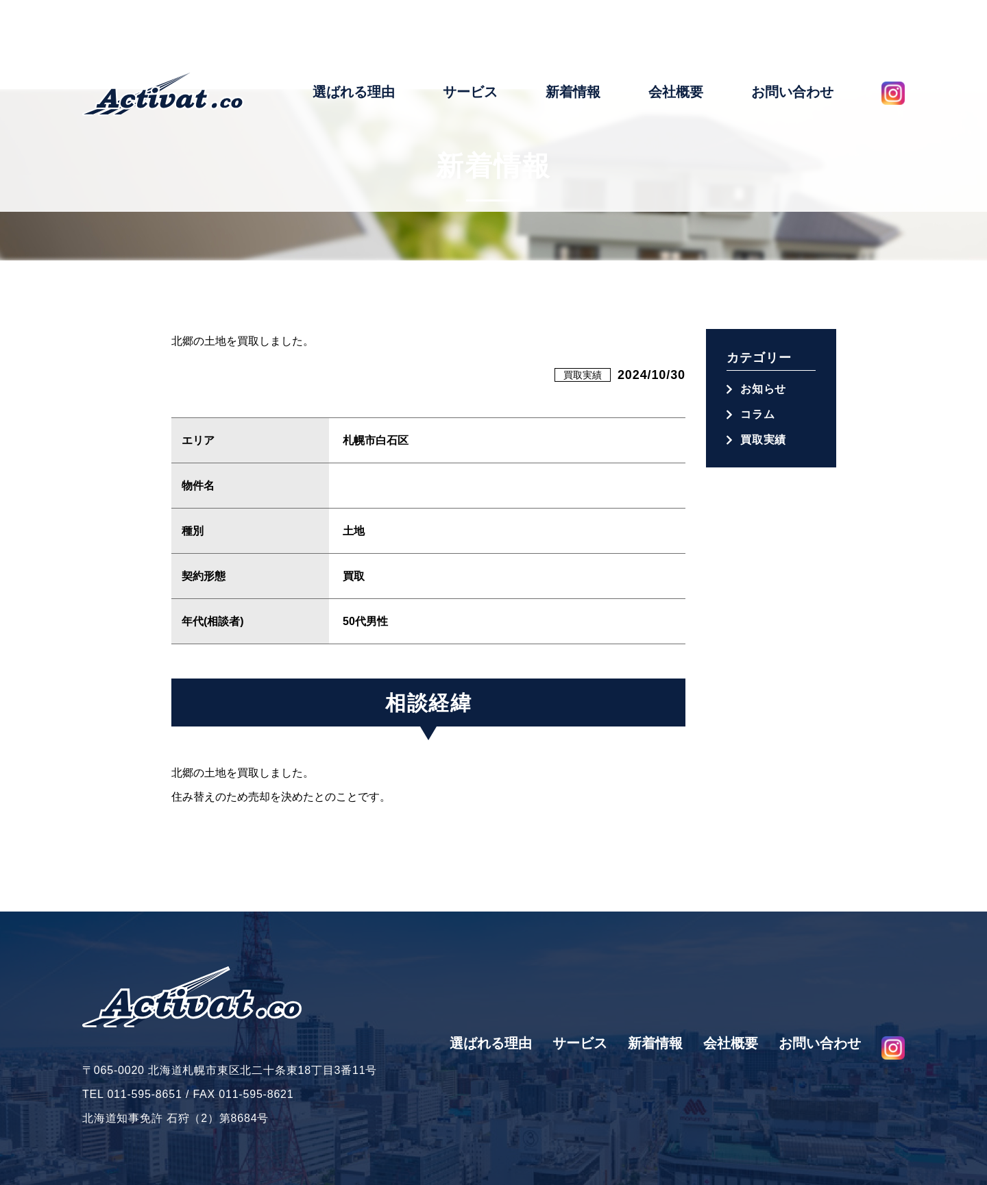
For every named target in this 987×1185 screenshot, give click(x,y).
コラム (757, 414)
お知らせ (763, 389)
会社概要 (675, 43)
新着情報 (573, 43)
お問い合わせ (792, 43)
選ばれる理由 (354, 43)
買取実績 (582, 374)
